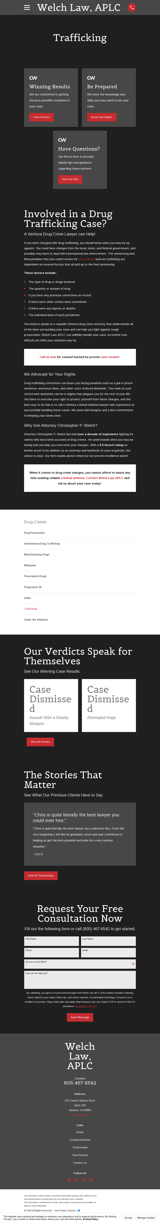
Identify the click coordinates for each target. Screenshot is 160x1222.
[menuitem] (80, 533)
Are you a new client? (36, 962)
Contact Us (80, 1162)
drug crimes (87, 259)
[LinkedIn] (76, 1179)
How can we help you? (36, 973)
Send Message (80, 1017)
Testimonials (80, 1147)
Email (85, 950)
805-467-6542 (80, 1083)
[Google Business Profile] (69, 1179)
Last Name (87, 939)
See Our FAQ (70, 179)
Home (80, 1132)
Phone (28, 950)
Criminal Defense (80, 1139)
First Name (30, 939)
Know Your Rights (101, 117)
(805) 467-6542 (96, 929)
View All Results (40, 741)
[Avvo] (91, 1179)
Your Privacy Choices (67, 1210)
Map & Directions (80, 1115)
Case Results (41, 117)
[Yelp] (84, 1179)
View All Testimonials (41, 875)
